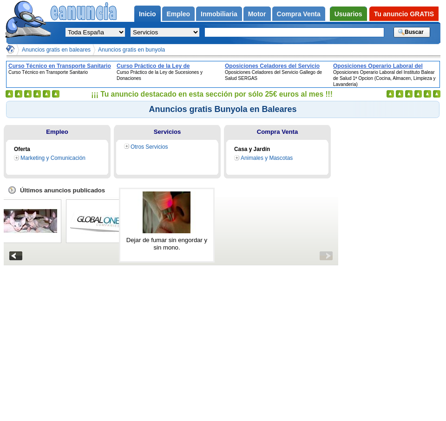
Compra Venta (277, 131)
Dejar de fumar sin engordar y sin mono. (166, 244)
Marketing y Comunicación (52, 158)
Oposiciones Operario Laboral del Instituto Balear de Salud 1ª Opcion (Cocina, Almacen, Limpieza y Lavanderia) (379, 66)
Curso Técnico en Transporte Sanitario (59, 66)
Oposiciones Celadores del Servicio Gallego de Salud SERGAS (272, 66)
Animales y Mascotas (267, 158)
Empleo (57, 131)
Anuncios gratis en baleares (56, 49)
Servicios (167, 131)
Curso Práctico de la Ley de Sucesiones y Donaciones (153, 66)
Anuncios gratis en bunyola (131, 49)
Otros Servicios (149, 147)
